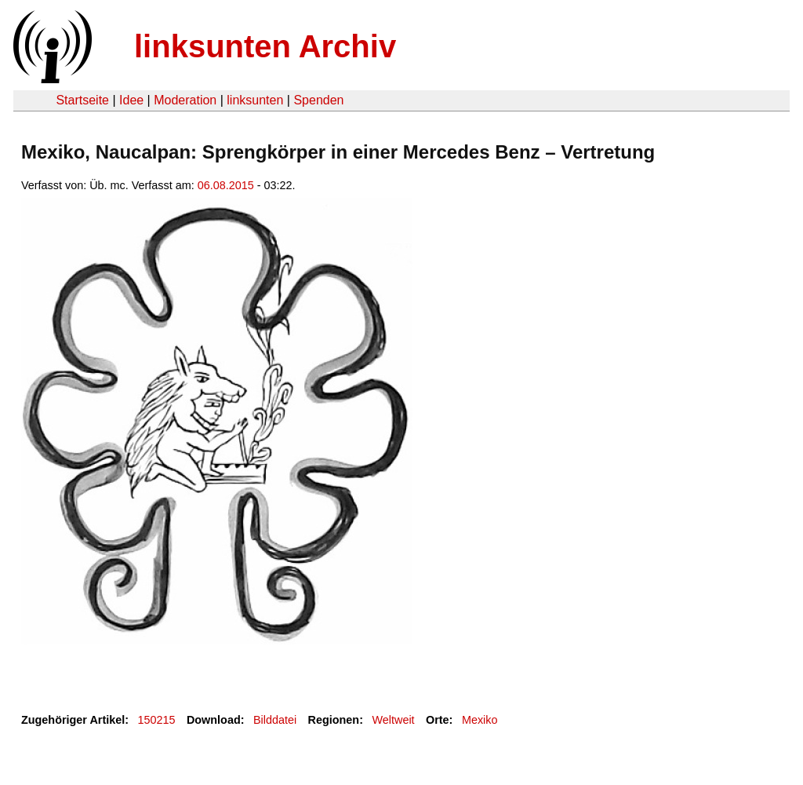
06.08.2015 (226, 185)
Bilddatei (274, 720)
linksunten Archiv (265, 46)
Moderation (185, 100)
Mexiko (480, 720)
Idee (131, 100)
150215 (157, 720)
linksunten (255, 100)
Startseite (82, 100)
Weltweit (393, 720)
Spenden (318, 100)
